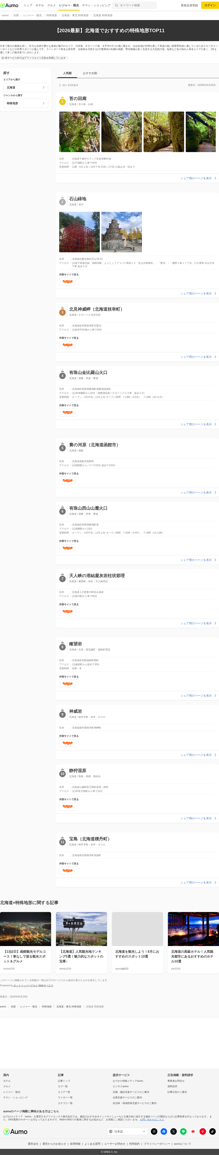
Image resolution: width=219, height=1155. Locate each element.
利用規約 (134, 1143)
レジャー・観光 (69, 5)
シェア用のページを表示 (198, 178)
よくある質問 (92, 1143)
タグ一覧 (63, 1086)
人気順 (67, 73)
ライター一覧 (65, 1097)
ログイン (210, 5)
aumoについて (182, 1143)
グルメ (51, 5)
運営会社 (33, 1143)
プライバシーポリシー (157, 1143)
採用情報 (75, 1143)
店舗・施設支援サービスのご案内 (131, 1092)
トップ (28, 5)
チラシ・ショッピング (96, 5)
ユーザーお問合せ (114, 1143)
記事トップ (64, 1080)
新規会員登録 (189, 5)
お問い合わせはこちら (152, 1119)
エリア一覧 (64, 1092)
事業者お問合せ (176, 1080)
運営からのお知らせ (54, 1143)
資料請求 (172, 1086)
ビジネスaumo (121, 1086)
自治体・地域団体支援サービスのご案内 (135, 1103)
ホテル (39, 5)
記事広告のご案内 (177, 1092)
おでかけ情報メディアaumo (128, 1080)
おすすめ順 (90, 73)
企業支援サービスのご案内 (127, 1097)
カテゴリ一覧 (65, 1103)
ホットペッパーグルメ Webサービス (33, 985)
